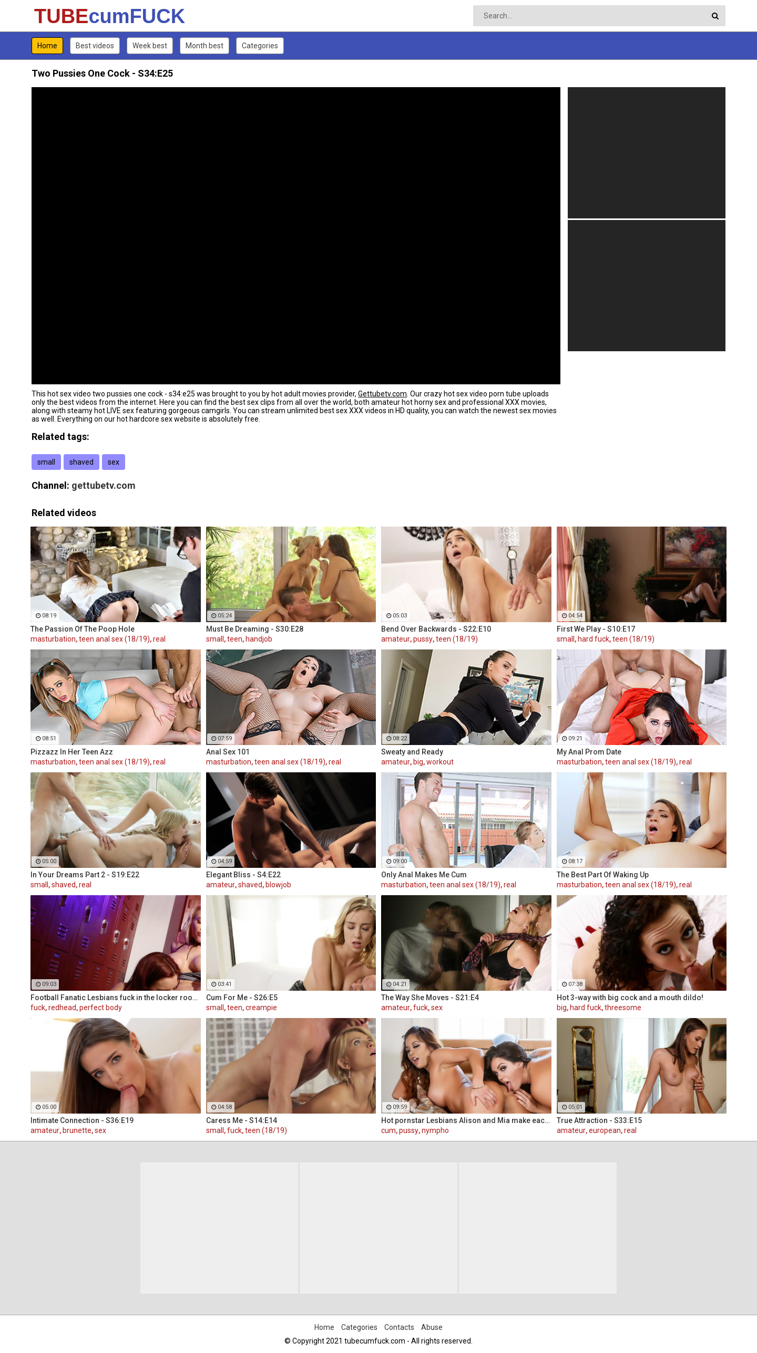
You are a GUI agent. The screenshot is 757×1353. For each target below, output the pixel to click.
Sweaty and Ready (412, 752)
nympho (435, 1130)
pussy (423, 639)
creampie (261, 1007)
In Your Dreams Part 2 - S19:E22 (84, 874)
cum (388, 1130)
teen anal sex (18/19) (114, 639)
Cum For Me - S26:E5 (242, 997)
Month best (204, 45)
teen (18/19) (457, 639)
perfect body (100, 1007)
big (418, 762)
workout (440, 762)
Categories (260, 45)
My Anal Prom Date (589, 752)
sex (113, 462)
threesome (623, 1007)
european (605, 1130)
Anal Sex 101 (228, 752)
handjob (258, 639)
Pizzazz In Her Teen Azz (71, 752)
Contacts (399, 1327)
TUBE (61, 16)
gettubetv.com (103, 485)
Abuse (432, 1327)
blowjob (278, 884)
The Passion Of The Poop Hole (82, 629)
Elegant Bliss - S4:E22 (243, 874)
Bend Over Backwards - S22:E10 (436, 629)
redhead (62, 1007)
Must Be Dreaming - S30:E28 (254, 629)
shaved (81, 462)
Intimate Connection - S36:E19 (82, 1120)
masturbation (53, 639)
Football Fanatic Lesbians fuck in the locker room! (115, 997)
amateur (395, 639)
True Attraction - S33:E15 (599, 1120)
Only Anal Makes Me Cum (424, 874)
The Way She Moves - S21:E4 (430, 997)
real (159, 639)
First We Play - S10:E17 (596, 629)
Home (47, 45)
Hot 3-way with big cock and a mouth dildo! (630, 997)
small (46, 462)
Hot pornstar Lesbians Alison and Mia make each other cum (466, 1120)
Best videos (95, 45)
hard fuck (593, 639)
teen (234, 639)
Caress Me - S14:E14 (241, 1120)
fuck (37, 1007)
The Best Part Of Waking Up (603, 874)
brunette (77, 1130)
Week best (149, 45)
